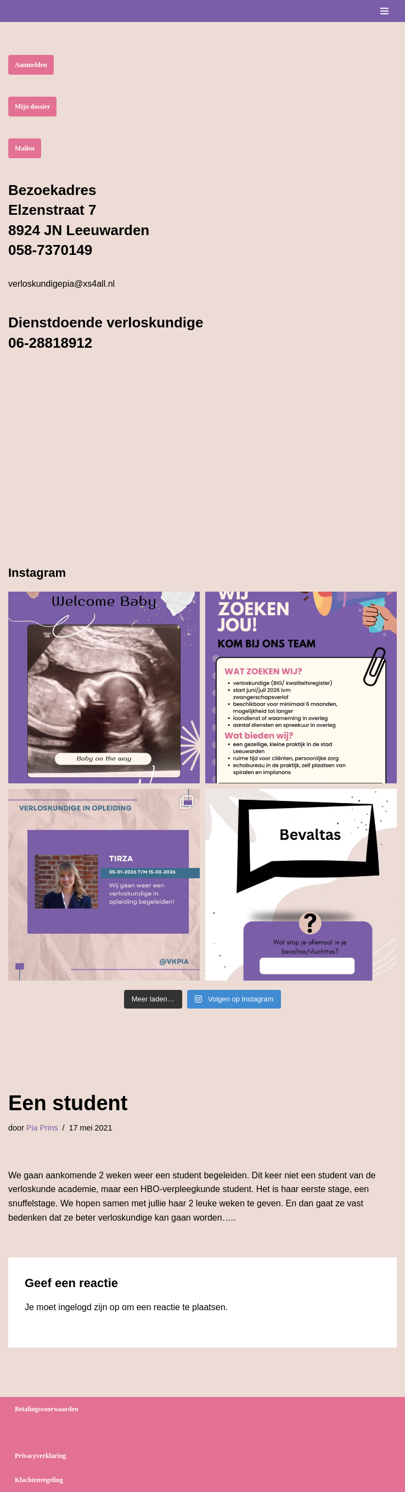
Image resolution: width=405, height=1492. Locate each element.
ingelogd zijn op (88, 1307)
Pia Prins (42, 1127)
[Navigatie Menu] (384, 11)
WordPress (148, 1432)
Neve (18, 1432)
